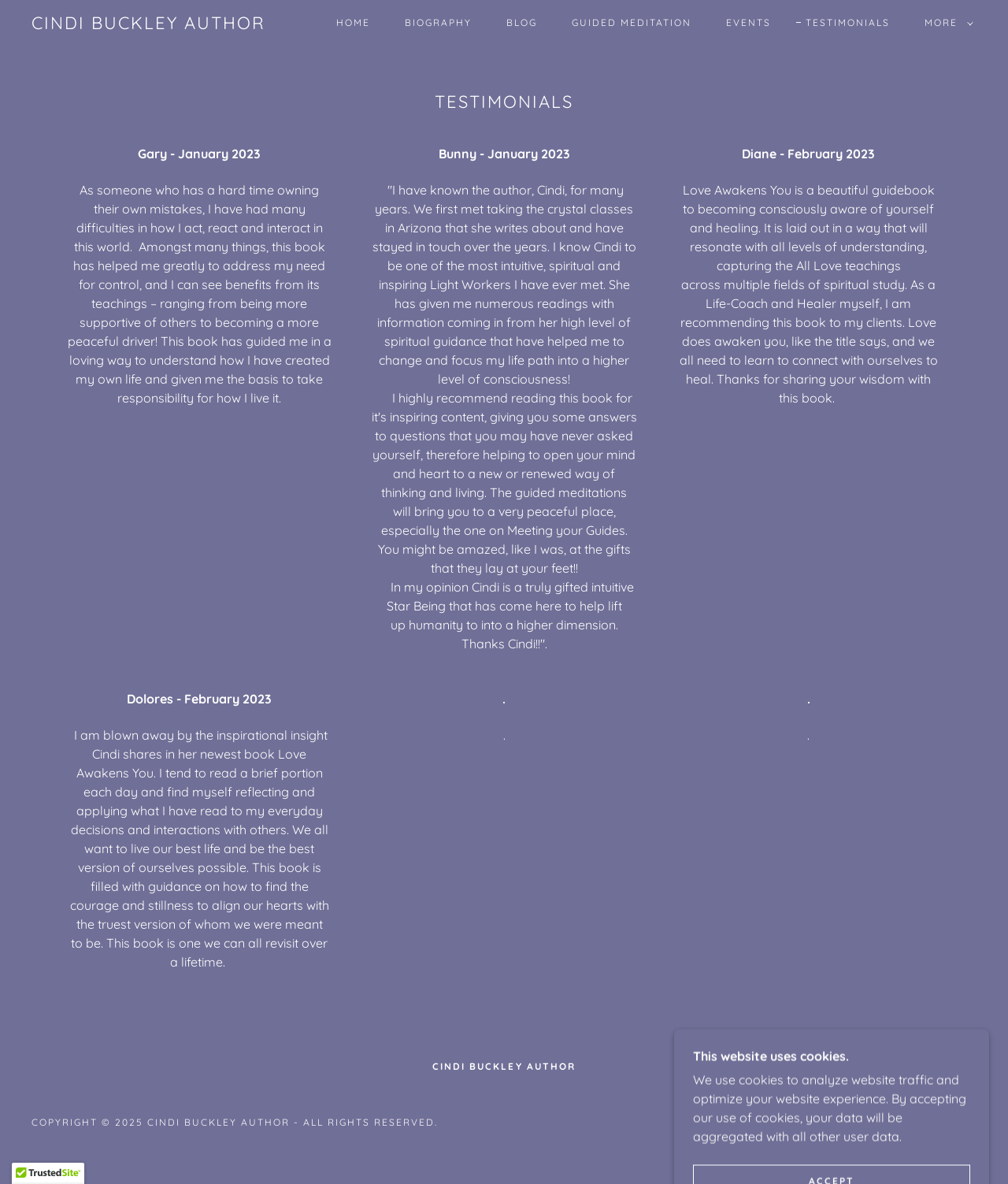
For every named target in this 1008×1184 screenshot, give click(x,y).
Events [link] (748, 22)
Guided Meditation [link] (631, 22)
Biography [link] (438, 22)
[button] (945, 22)
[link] (148, 24)
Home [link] (353, 22)
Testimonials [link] (848, 22)
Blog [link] (521, 22)
